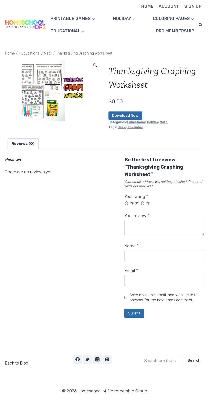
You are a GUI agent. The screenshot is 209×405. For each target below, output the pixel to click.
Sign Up (192, 6)
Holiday (152, 122)
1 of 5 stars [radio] (126, 203)
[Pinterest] (107, 359)
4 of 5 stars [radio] (142, 203)
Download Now (125, 115)
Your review (136, 215)
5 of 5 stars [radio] (148, 203)
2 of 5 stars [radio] (132, 203)
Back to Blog (16, 363)
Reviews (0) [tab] (22, 143)
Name (131, 245)
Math (164, 122)
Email (131, 270)
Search (194, 360)
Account (169, 6)
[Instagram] (97, 359)
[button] (95, 65)
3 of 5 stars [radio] (137, 203)
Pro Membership (175, 30)
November (135, 127)
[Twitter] (87, 359)
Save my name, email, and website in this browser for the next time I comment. (164, 297)
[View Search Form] (200, 24)
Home (147, 6)
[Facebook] (77, 359)
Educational (136, 122)
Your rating (136, 196)
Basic (122, 127)
